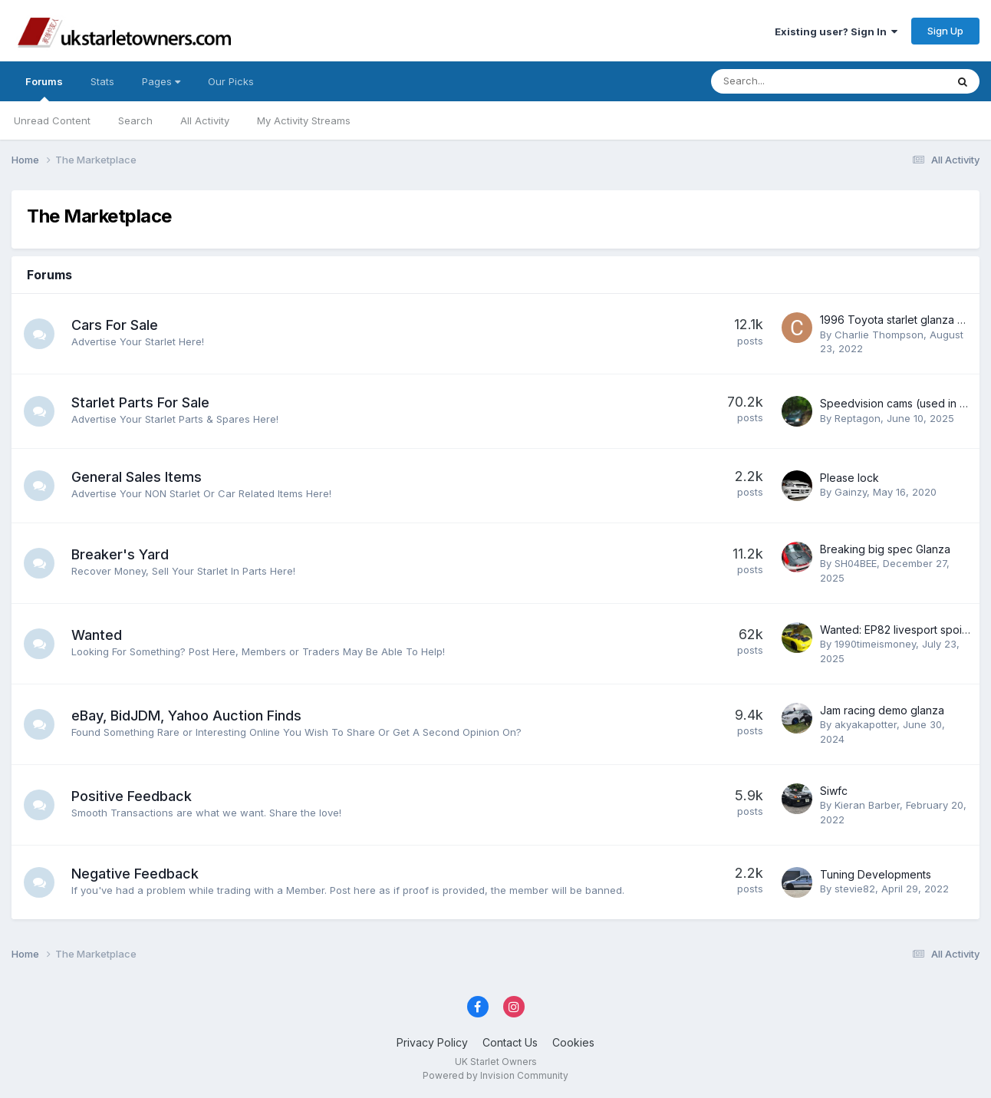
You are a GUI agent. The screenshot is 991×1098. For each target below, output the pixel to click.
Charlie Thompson (879, 334)
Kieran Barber (867, 805)
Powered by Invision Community (495, 1075)
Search (135, 120)
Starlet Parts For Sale (140, 402)
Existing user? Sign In (836, 31)
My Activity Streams (304, 120)
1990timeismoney (875, 644)
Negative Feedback (135, 874)
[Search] (788, 81)
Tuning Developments (875, 874)
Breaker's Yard (120, 554)
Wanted (96, 635)
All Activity (204, 120)
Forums (44, 88)
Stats (102, 81)
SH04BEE (856, 563)
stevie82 (855, 888)
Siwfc (834, 790)
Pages (161, 81)
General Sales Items (136, 477)
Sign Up (945, 31)
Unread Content (52, 120)
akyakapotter (866, 724)
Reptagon (858, 418)
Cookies (573, 1042)
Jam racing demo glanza (882, 710)
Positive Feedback (131, 796)
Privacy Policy (432, 1042)
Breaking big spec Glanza (885, 549)
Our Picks (231, 81)
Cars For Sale (114, 325)
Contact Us (510, 1042)
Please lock (849, 477)
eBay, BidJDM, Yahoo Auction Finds (186, 715)
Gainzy (851, 492)
